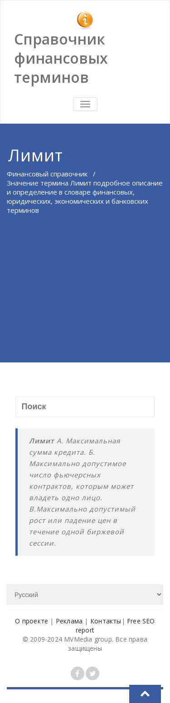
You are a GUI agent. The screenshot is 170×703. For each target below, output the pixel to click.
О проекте (31, 621)
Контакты (105, 621)
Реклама (69, 621)
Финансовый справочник (47, 173)
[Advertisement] (85, 302)
